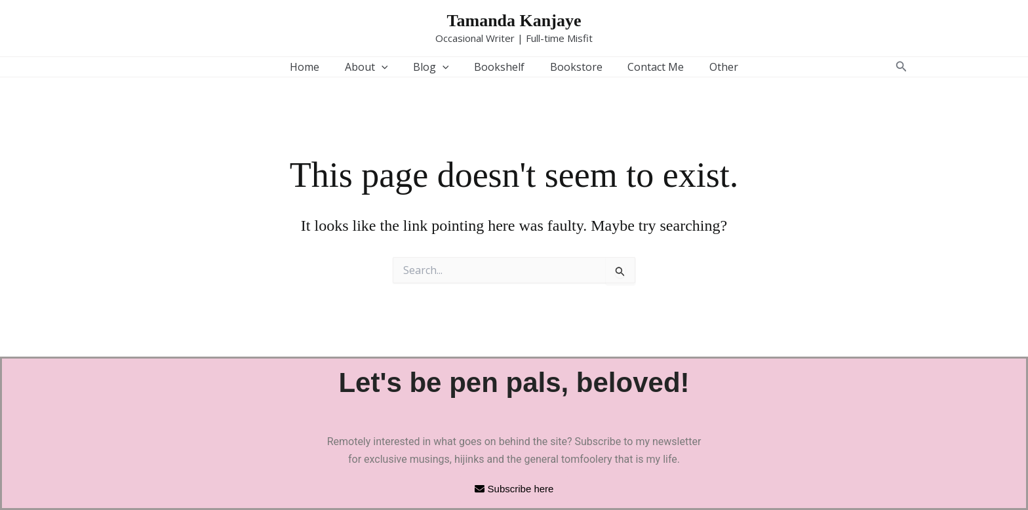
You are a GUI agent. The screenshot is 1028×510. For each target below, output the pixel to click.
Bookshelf (499, 67)
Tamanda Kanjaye (514, 20)
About (375, 67)
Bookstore (571, 67)
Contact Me (647, 67)
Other (710, 67)
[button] (390, 67)
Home (317, 67)
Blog (436, 67)
